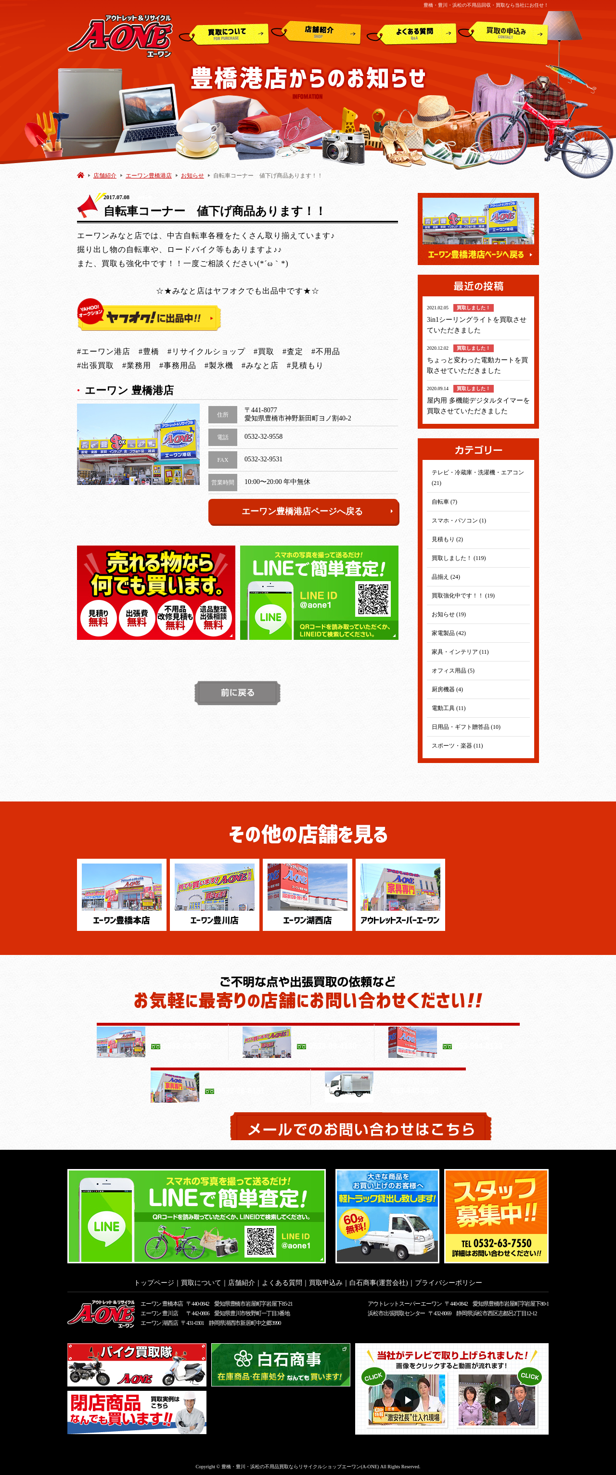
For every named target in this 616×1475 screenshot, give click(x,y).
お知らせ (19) (449, 614)
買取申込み (503, 33)
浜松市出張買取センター (396, 1310)
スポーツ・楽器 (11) (457, 745)
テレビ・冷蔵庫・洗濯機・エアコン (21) (478, 477)
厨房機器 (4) (447, 689)
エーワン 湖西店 (159, 1320)
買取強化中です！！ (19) (463, 595)
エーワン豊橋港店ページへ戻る (318, 511)
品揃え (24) (446, 576)
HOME (80, 175)
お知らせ (192, 175)
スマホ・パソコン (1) (459, 520)
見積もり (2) (447, 539)
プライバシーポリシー (448, 1280)
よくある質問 (411, 33)
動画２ (498, 1397)
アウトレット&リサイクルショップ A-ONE (120, 35)
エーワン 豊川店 (159, 1310)
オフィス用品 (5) (453, 670)
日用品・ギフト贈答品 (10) (466, 727)
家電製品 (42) (449, 633)
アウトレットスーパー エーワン (404, 1300)
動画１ (408, 1397)
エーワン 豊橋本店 (162, 1300)
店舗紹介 (316, 33)
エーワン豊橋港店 (149, 175)
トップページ (154, 1280)
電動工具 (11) (449, 708)
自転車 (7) (444, 501)
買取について (224, 33)
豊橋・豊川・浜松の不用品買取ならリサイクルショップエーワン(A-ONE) (300, 1463)
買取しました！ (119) (459, 558)
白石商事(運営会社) (378, 1280)
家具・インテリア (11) (460, 651)
